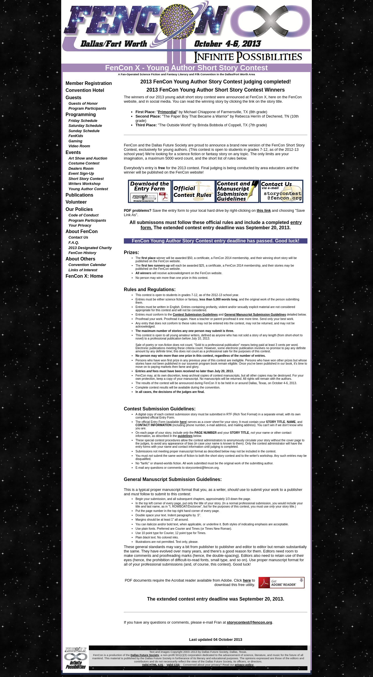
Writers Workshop (84, 183)
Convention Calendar (87, 265)
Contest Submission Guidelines (195, 314)
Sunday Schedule (84, 131)
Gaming (75, 141)
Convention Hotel (85, 90)
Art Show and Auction (87, 158)
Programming (81, 114)
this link (264, 210)
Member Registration (89, 83)
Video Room (79, 146)
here (183, 422)
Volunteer (76, 202)
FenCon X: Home (84, 276)
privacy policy (244, 664)
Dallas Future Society (145, 655)
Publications (79, 195)
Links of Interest (82, 270)
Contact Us (78, 237)
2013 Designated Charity (90, 248)
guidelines (185, 436)
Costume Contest (83, 163)
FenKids (75, 136)
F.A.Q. (73, 242)
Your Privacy (79, 225)
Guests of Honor (83, 103)
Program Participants (87, 108)
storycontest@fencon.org (202, 467)
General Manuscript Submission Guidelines (255, 314)
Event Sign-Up (81, 173)
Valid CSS (173, 664)
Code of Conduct (83, 215)
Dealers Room (81, 168)
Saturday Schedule (85, 125)
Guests (73, 97)
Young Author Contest (88, 189)
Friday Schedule (82, 120)
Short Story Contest (86, 178)
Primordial (167, 112)
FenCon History (82, 253)
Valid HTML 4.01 (152, 664)
